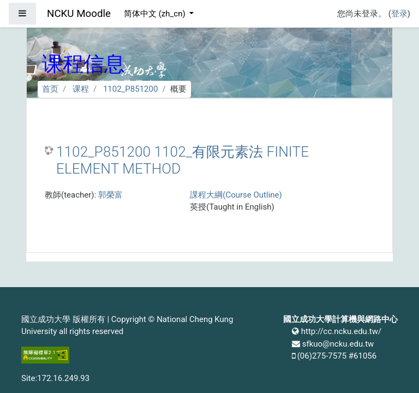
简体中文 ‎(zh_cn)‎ (155, 14)
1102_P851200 (130, 89)
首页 (50, 89)
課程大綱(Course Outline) (236, 195)
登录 (399, 14)
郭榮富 (110, 195)
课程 (81, 89)
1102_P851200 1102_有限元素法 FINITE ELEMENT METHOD (182, 160)
